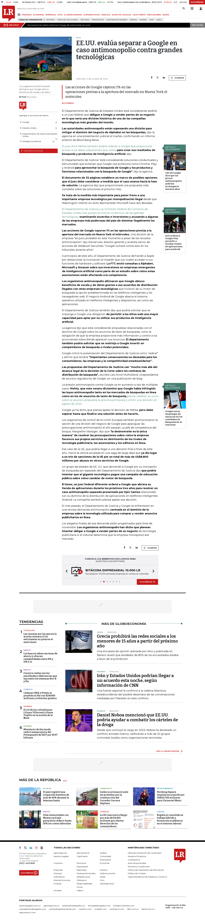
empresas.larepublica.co (73, 906)
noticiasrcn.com (116, 909)
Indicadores (59, 877)
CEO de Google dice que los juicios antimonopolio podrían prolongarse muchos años (173, 181)
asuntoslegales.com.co (30, 906)
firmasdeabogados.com (99, 906)
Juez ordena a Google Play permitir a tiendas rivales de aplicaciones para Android (174, 242)
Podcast (57, 883)
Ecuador (47, 788)
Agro (158, 20)
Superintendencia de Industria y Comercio (147, 877)
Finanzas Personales (86, 873)
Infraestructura (83, 877)
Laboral (161, 812)
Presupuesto (98, 20)
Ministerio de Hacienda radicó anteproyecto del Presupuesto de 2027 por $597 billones (40, 733)
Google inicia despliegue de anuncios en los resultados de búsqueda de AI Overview (174, 418)
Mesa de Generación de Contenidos (144, 853)
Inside (102, 877)
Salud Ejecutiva (107, 883)
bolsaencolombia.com (123, 906)
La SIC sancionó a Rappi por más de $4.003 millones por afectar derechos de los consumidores (113, 821)
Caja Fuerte (82, 856)
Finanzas (58, 873)
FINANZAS (27, 15)
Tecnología (29, 630)
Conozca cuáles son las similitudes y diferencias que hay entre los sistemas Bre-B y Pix (40, 677)
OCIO (59, 15)
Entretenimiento (165, 788)
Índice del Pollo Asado (68, 20)
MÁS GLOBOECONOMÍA (167, 751)
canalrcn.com (85, 909)
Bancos (133, 20)
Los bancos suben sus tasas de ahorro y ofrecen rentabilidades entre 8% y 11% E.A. (40, 657)
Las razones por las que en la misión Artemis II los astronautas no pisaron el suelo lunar (40, 638)
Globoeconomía (107, 873)
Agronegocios (60, 853)
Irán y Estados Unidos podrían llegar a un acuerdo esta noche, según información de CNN (135, 680)
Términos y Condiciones (139, 866)
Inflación (85, 20)
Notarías (50, 20)
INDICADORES (154, 15)
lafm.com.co (133, 909)
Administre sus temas (32, 151)
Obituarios (81, 880)
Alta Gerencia (83, 853)
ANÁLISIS (105, 15)
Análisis (103, 853)
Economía (104, 863)
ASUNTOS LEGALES (121, 15)
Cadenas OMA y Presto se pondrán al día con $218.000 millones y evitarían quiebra (40, 696)
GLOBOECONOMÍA (73, 15)
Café (151, 20)
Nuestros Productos (137, 856)
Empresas (58, 870)
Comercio (28, 689)
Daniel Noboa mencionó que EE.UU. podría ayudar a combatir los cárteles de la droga (137, 719)
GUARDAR (177, 78)
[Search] (183, 8)
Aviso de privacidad (137, 863)
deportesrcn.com (27, 912)
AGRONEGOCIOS (91, 15)
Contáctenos (134, 860)
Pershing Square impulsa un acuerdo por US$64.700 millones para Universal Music (170, 796)
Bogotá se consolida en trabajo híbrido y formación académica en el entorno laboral (170, 819)
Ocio (102, 880)
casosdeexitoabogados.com (32, 909)
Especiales (82, 870)
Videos (80, 890)
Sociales (58, 890)
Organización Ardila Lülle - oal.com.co (175, 906)
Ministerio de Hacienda (117, 20)
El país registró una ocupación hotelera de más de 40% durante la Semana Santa (56, 796)
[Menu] (19, 14)
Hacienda (27, 706)
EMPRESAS (50, 15)
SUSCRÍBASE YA (147, 582)
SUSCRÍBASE (197, 2)
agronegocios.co (51, 906)
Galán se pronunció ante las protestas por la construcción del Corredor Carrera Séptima (114, 798)
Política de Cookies (137, 873)
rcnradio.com (100, 909)
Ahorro (143, 20)
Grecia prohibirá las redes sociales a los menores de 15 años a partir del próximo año (137, 641)
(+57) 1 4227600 (27, 863)
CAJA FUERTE (139, 15)
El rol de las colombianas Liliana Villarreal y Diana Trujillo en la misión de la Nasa (38, 713)
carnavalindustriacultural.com (62, 909)
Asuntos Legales (61, 856)
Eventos (103, 870)
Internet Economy (62, 880)
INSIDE (165, 15)
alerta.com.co (148, 909)
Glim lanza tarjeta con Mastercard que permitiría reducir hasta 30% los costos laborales (57, 819)
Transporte (106, 788)
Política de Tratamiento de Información (146, 870)
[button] (66, 571)
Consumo (58, 863)
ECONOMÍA (38, 15)
